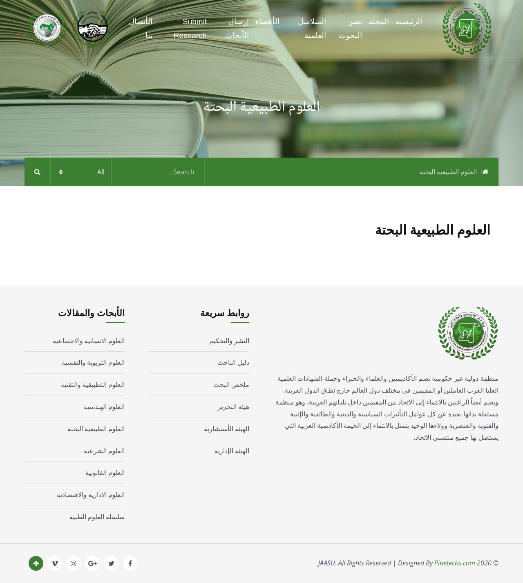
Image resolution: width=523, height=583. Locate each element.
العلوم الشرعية (104, 450)
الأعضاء (267, 21)
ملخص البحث (231, 384)
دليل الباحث (233, 362)
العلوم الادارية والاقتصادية (91, 494)
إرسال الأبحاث (237, 28)
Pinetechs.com (454, 562)
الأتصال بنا (140, 28)
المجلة (379, 21)
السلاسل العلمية (312, 28)
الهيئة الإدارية (232, 450)
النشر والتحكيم (229, 340)
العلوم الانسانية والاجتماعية (89, 340)
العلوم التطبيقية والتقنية (93, 384)
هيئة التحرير (233, 406)
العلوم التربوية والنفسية (93, 362)
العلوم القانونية (105, 472)
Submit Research (190, 28)
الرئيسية (409, 21)
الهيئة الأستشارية (226, 428)
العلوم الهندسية (104, 406)
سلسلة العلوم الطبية (97, 516)
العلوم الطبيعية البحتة (96, 428)
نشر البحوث (350, 28)
